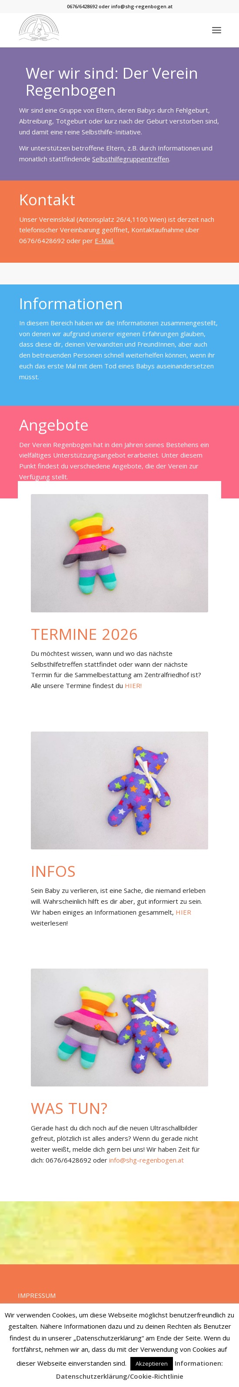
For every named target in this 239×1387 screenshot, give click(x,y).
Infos (53, 871)
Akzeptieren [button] (152, 1363)
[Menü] (216, 30)
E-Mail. (104, 240)
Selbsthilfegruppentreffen (130, 158)
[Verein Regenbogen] (99, 30)
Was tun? (69, 1108)
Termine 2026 (84, 634)
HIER (183, 912)
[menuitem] (216, 30)
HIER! (133, 685)
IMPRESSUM (37, 1295)
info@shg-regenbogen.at (146, 1160)
